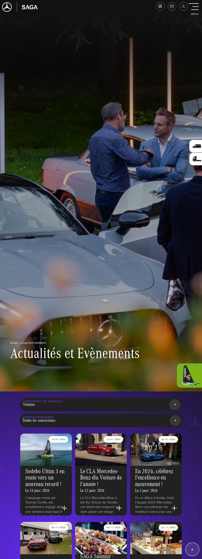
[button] (195, 9)
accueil (14, 342)
